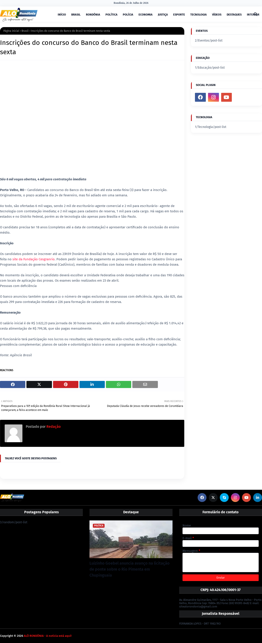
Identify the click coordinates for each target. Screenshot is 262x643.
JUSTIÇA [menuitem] (163, 14)
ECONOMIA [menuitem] (146, 14)
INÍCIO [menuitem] (62, 14)
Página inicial (11, 30)
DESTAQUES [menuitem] (234, 14)
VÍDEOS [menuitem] (216, 14)
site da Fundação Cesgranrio (33, 259)
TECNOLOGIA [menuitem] (198, 14)
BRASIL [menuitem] (76, 14)
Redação (53, 426)
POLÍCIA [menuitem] (128, 14)
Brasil (25, 30)
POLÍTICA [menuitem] (111, 14)
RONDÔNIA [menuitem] (93, 14)
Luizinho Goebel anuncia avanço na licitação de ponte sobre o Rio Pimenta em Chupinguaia (129, 569)
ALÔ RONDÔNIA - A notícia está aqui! (47, 635)
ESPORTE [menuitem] (179, 14)
